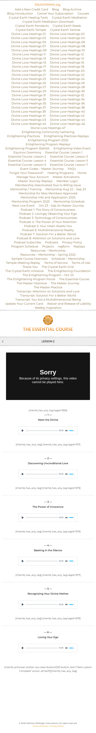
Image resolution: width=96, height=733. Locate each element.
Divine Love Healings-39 (28, 111)
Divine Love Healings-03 (28, 38)
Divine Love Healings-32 (67, 95)
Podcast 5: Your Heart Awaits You (48, 226)
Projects (48, 246)
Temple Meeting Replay (23, 263)
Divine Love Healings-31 (29, 95)
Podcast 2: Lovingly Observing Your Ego (48, 214)
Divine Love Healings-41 (28, 115)
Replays (79, 246)
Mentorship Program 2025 (31, 201)
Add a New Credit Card (31, 9)
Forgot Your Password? (26, 173)
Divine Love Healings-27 (28, 87)
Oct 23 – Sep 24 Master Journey (61, 205)
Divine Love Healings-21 (29, 75)
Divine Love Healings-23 (28, 79)
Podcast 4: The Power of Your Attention (48, 222)
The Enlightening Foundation (69, 271)
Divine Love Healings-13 (29, 58)
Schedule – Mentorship (68, 259)
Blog (55, 9)
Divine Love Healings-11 (29, 54)
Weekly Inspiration (48, 308)
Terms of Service (56, 263)
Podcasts (51, 242)
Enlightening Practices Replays (66, 136)
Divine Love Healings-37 (28, 107)
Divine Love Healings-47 (48, 128)
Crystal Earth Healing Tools (28, 17)
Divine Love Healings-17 (29, 66)
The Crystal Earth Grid (58, 267)
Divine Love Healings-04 (67, 38)
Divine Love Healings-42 (67, 115)
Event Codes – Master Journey (42, 169)
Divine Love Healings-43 (28, 120)
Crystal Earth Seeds (67, 26)
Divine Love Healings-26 (67, 83)
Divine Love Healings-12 (67, 54)
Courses (83, 13)
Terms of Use (81, 263)
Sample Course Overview (29, 259)
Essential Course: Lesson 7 (69, 165)
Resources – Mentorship (48, 250)
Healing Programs (60, 173)
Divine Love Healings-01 (28, 34)
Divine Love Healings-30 (67, 91)
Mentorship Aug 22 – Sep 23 (65, 189)
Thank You (30, 267)
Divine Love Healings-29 (28, 91)
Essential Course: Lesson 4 (27, 160)
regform (64, 246)
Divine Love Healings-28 (67, 87)
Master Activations (66, 177)
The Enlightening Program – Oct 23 (48, 275)
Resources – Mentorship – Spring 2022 (48, 254)
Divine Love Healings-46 (67, 124)
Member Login (67, 181)
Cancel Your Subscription (55, 13)
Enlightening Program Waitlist (27, 148)
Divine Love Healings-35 (29, 103)
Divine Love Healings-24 (67, 79)
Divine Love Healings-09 (28, 50)
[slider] (41, 430)
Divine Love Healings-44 (67, 120)
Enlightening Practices (23, 136)
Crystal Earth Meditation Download (48, 21)
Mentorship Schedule (69, 201)
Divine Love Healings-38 (67, 107)
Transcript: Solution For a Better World (48, 295)
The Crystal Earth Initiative (24, 271)
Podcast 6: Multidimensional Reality (48, 230)
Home (82, 173)
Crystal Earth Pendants (32, 26)
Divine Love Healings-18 (67, 66)
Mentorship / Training (25, 189)
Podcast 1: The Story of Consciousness (48, 209)
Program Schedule (24, 246)
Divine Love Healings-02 (67, 34)
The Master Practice (48, 287)
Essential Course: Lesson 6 (27, 165)
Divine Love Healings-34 (67, 99)
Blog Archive (72, 9)
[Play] (23, 430)
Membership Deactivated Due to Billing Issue (48, 185)
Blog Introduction (20, 13)
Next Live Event (23, 205)
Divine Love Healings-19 (29, 71)
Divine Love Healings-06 (67, 42)
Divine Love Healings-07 (28, 46)
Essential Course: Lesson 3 (69, 156)
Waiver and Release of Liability (69, 303)
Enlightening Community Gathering (48, 132)
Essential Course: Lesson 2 (27, 156)
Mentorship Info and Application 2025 (48, 197)
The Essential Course (74, 279)
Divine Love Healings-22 (67, 75)
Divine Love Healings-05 (28, 42)
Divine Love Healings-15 (29, 62)
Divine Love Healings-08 (67, 46)
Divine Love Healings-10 (67, 50)
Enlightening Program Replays (48, 144)
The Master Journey (65, 283)
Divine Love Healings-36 (67, 103)
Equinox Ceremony (27, 152)
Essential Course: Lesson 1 (63, 152)
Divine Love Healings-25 (28, 83)
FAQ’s (72, 169)
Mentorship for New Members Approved (48, 193)
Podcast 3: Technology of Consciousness (48, 218)
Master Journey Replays (35, 181)
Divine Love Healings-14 (67, 58)
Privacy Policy (72, 242)
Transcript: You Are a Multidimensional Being (48, 299)
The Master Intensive (32, 283)
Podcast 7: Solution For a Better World (48, 234)
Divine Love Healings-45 (28, 124)
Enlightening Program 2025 (48, 140)
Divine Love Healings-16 (67, 62)
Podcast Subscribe (27, 242)
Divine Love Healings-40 (67, 111)
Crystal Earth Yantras (65, 30)
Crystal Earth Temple (31, 30)
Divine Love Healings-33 (28, 99)
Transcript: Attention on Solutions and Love (48, 291)
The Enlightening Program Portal (31, 279)
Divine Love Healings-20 (67, 71)
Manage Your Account (33, 177)
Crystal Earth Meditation (69, 17)
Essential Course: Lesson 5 (69, 160)
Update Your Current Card (24, 303)
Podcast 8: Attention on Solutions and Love (48, 238)
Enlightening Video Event (72, 148)
